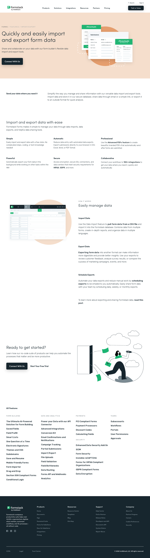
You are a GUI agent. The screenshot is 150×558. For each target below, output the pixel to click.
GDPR (62, 168)
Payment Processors (86, 425)
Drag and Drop (13, 471)
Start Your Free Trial (39, 366)
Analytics (46, 478)
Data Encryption (84, 474)
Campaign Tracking (50, 444)
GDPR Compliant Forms (87, 469)
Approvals (116, 438)
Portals (114, 430)
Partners (96, 8)
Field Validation (49, 461)
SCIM (78, 449)
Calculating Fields (85, 434)
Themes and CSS (14, 450)
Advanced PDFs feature (119, 142)
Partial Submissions (51, 449)
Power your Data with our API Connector (56, 423)
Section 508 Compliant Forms (21, 475)
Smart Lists (12, 437)
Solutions (57, 8)
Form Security (83, 453)
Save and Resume (15, 458)
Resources (84, 8)
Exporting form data (88, 252)
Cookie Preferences (132, 521)
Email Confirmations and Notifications (53, 439)
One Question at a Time (18, 441)
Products (45, 8)
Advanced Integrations (52, 429)
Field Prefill (12, 433)
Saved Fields (12, 429)
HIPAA (56, 168)
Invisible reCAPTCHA (86, 458)
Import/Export (48, 453)
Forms (5, 27)
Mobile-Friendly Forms (17, 462)
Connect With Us (12, 61)
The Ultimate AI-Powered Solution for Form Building (19, 423)
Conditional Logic (15, 479)
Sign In (141, 3)
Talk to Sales (136, 8)
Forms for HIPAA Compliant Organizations (89, 464)
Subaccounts (117, 421)
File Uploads (47, 457)
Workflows (116, 425)
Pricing (107, 8)
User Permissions (119, 434)
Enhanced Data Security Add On (92, 445)
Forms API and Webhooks (53, 474)
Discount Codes (84, 430)
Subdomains (12, 454)
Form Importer (13, 467)
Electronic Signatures (17, 445)
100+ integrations (132, 162)
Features (14, 27)
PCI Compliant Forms (86, 421)
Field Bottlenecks (50, 466)
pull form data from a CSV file (122, 224)
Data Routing (48, 470)
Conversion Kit (48, 433)
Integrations (71, 8)
